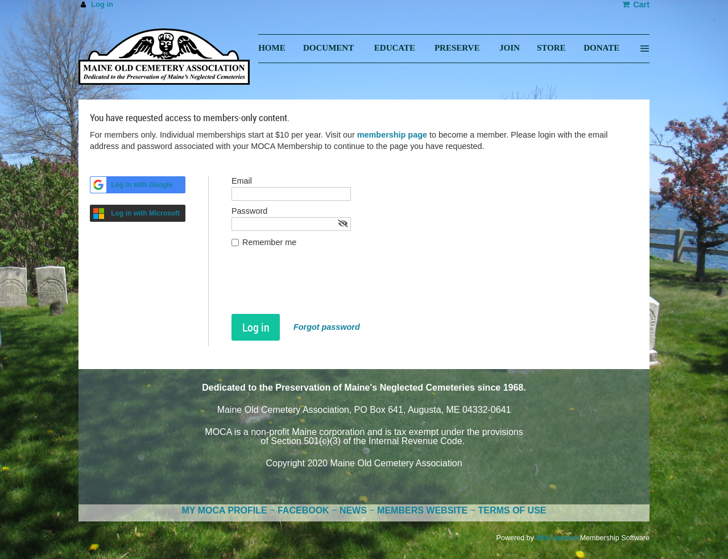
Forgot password (326, 327)
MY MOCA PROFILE (224, 510)
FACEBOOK (303, 510)
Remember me (269, 242)
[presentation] (317, 286)
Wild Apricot (557, 538)
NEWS (353, 510)
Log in (102, 4)
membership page (392, 134)
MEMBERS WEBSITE (422, 510)
